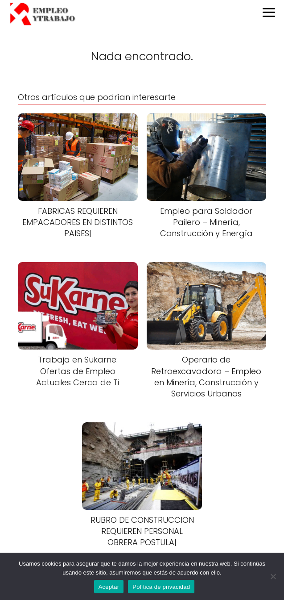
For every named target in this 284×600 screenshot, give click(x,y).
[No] (272, 576)
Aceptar (109, 586)
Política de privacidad (161, 586)
